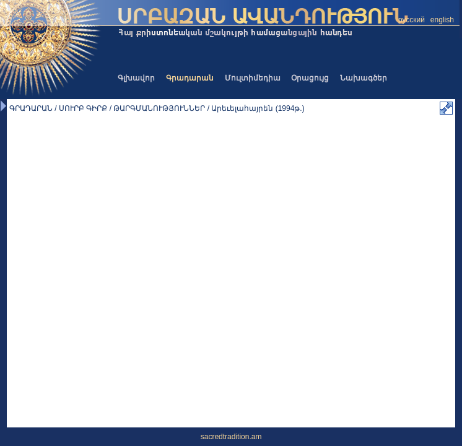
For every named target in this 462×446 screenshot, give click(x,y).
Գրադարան (190, 78)
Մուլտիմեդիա (253, 78)
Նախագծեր (363, 78)
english (442, 19)
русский (411, 19)
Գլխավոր (136, 78)
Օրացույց (310, 78)
